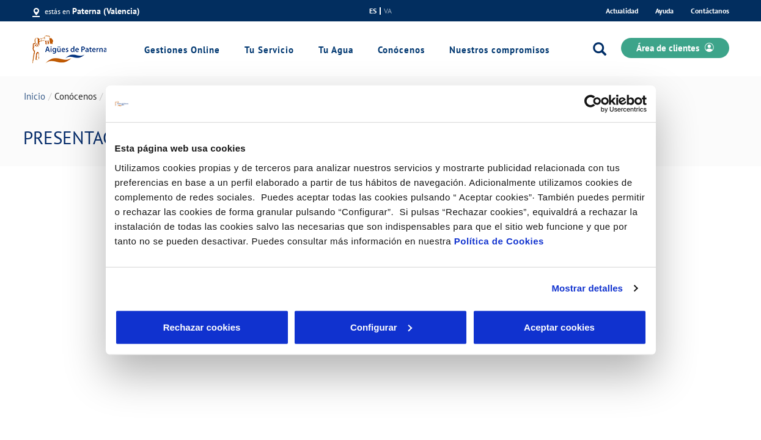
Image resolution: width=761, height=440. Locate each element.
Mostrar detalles (587, 288)
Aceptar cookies (559, 326)
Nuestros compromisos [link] (499, 50)
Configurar (381, 326)
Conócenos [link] (401, 50)
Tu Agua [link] (335, 50)
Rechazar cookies (202, 326)
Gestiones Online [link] (182, 50)
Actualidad (622, 10)
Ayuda (664, 10)
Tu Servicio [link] (269, 50)
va (388, 11)
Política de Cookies (499, 240)
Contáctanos (710, 10)
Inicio (34, 96)
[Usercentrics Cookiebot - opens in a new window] (593, 104)
